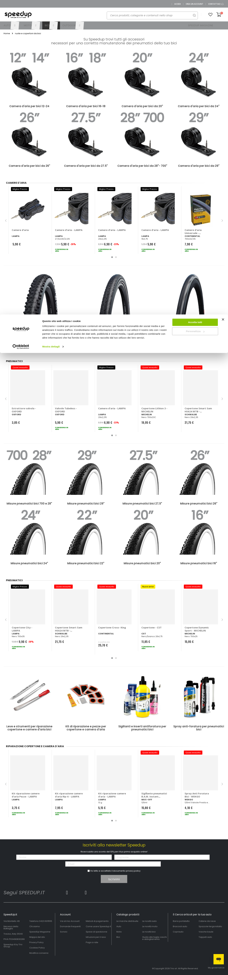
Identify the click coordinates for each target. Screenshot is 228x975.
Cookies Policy (37, 947)
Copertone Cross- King (112, 627)
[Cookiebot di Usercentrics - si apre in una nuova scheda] (21, 32)
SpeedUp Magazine (39, 931)
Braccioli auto (180, 926)
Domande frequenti (70, 926)
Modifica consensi (38, 953)
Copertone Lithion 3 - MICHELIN (154, 410)
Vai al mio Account (69, 921)
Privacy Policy (36, 942)
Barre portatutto (181, 921)
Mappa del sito (37, 937)
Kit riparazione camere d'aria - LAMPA (112, 795)
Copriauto (178, 931)
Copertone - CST (151, 627)
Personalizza (195, 17)
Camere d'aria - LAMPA (68, 230)
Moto (119, 931)
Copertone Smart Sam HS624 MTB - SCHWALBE (198, 411)
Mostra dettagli (51, 32)
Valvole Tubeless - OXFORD (66, 410)
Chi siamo (34, 926)
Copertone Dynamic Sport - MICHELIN (197, 629)
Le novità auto (149, 921)
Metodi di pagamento (97, 921)
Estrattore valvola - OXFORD (24, 410)
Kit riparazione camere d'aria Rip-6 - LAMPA (69, 795)
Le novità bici (149, 931)
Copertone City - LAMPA (22, 629)
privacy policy (133, 870)
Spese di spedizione (96, 931)
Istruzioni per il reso (96, 937)
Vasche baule (206, 931)
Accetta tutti (195, 7)
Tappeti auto (205, 937)
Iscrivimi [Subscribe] (114, 879)
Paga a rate (92, 942)
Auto (118, 926)
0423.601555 (45, 921)
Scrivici (63, 931)
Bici (118, 937)
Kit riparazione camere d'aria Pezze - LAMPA (26, 795)
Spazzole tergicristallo (210, 926)
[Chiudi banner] (223, 6)
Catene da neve (207, 921)
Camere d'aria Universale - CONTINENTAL (193, 233)
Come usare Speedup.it (98, 926)
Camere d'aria (20, 230)
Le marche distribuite (127, 921)
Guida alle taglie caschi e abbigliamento (154, 938)
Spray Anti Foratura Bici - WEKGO (197, 795)
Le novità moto (150, 926)
